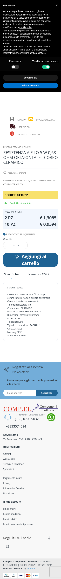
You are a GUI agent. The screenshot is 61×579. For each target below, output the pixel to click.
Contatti (7, 453)
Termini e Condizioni (14, 463)
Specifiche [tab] (11, 274)
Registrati (46, 392)
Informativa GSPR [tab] (37, 274)
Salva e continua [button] (30, 85)
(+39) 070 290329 (28, 419)
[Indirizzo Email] (19, 393)
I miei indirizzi (10, 519)
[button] (56, 5)
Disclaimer (8, 493)
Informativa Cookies (13, 488)
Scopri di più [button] (30, 77)
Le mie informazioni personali (18, 524)
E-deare (31, 568)
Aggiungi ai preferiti (14, 173)
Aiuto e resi (9, 458)
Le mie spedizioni (12, 513)
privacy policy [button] (9, 17)
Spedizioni (8, 469)
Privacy (7, 483)
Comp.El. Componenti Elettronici (21, 561)
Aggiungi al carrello (30, 259)
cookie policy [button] (26, 27)
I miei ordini (9, 508)
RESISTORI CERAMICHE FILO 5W (17, 147)
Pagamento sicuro (12, 477)
